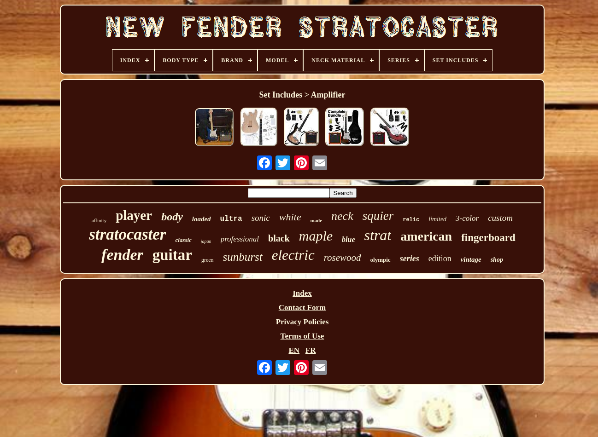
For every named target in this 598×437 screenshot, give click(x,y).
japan (206, 241)
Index (302, 293)
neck (342, 216)
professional (240, 239)
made (316, 220)
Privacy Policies (302, 321)
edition (439, 258)
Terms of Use (302, 336)
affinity (99, 220)
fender (122, 254)
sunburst (243, 257)
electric (293, 255)
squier (378, 216)
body (172, 217)
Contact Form (302, 307)
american (426, 236)
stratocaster (127, 234)
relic (411, 220)
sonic (261, 218)
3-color (467, 218)
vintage (471, 259)
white (290, 217)
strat (378, 235)
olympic (380, 259)
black (279, 238)
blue (348, 239)
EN (293, 350)
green (207, 260)
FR (310, 350)
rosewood (342, 257)
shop (497, 259)
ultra (231, 219)
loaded (201, 219)
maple (316, 235)
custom (500, 218)
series (409, 258)
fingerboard (488, 237)
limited (437, 219)
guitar (172, 255)
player (134, 215)
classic (183, 239)
